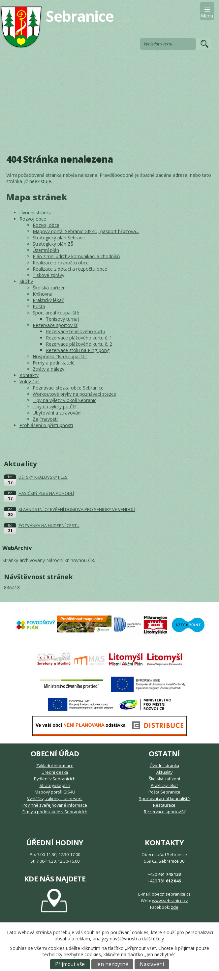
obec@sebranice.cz (171, 894)
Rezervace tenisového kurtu (75, 331)
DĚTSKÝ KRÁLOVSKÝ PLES (43, 477)
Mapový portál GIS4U (55, 792)
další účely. (153, 938)
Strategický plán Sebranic (59, 237)
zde (174, 907)
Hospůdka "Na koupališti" (60, 356)
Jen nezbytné (112, 964)
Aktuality (164, 772)
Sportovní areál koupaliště (164, 798)
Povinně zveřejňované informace (54, 805)
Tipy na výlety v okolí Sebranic (64, 400)
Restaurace (164, 805)
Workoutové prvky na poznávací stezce (74, 394)
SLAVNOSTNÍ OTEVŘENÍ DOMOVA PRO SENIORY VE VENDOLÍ (76, 509)
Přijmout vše (70, 964)
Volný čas (29, 381)
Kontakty (29, 375)
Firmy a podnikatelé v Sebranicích (54, 812)
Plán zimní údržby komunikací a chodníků (76, 256)
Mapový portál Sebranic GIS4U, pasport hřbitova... (86, 231)
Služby (26, 281)
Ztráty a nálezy (48, 369)
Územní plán (46, 250)
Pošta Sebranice (164, 792)
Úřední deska (55, 772)
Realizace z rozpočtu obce (61, 262)
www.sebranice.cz (170, 901)
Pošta (39, 306)
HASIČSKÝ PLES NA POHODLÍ (46, 493)
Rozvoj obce (32, 219)
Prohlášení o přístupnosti (46, 425)
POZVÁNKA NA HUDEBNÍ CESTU (48, 525)
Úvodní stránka (35, 212)
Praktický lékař (48, 300)
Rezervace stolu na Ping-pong (78, 350)
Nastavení (152, 964)
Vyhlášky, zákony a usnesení (54, 798)
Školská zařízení (50, 287)
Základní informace (55, 766)
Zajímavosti (45, 419)
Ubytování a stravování (57, 413)
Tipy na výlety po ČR (54, 406)
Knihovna (42, 294)
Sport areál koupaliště (56, 313)
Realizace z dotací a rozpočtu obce (70, 269)
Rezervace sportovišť (55, 325)
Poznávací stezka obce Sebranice (68, 388)
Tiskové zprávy (48, 275)
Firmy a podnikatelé (54, 363)
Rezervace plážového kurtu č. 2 (79, 344)
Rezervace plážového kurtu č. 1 (79, 338)
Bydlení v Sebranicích (55, 779)
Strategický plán (55, 785)
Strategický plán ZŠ (53, 244)
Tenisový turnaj (62, 319)
